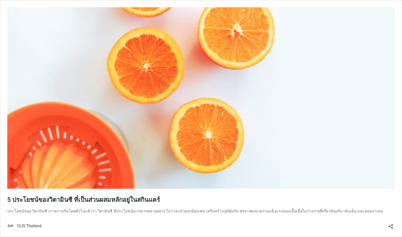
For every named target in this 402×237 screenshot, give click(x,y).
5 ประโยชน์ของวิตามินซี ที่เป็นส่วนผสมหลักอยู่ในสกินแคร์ (83, 199)
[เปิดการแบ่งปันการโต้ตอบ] (391, 224)
